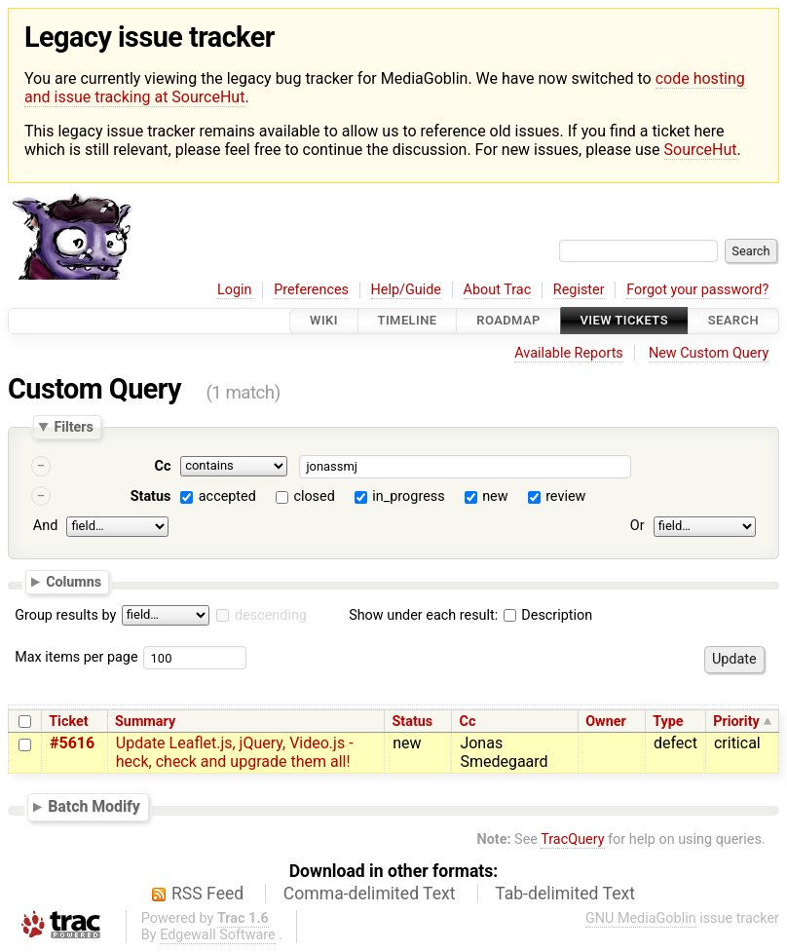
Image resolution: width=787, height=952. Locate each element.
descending (271, 615)
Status (151, 496)
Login (234, 290)
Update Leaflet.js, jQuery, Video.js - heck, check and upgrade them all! (235, 752)
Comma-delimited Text (369, 893)
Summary (145, 721)
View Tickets (624, 321)
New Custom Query (708, 353)
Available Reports (568, 353)
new (494, 496)
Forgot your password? (697, 290)
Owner (605, 721)
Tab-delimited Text (565, 893)
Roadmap (508, 321)
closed (313, 496)
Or (637, 525)
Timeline (407, 321)
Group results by (65, 615)
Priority (736, 721)
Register (579, 290)
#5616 (72, 743)
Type (668, 721)
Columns (73, 582)
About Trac (498, 290)
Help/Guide (406, 290)
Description (548, 615)
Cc (163, 466)
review (565, 496)
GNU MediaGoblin (640, 918)
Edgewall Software (218, 935)
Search (733, 321)
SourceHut (700, 149)
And (45, 525)
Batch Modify (94, 806)
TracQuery (572, 839)
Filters (73, 427)
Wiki (324, 321)
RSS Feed (207, 893)
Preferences (311, 290)
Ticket (68, 721)
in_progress (408, 496)
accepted (227, 496)
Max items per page (76, 657)
